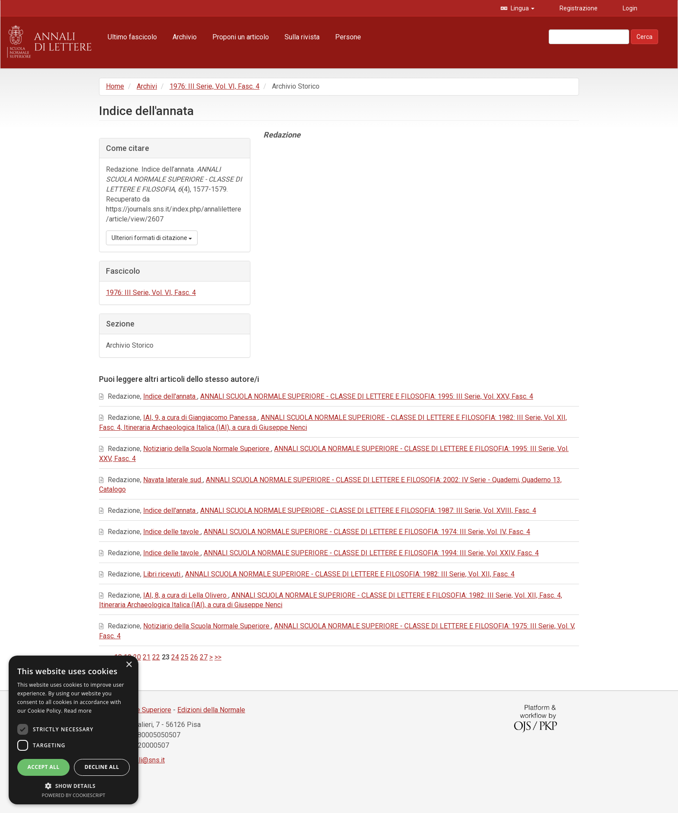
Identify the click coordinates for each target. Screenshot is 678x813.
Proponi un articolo (240, 37)
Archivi (147, 86)
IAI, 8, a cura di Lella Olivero (185, 595)
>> (217, 657)
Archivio (185, 37)
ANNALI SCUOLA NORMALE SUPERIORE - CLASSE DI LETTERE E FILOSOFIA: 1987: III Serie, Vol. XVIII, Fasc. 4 (368, 510)
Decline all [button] (102, 767)
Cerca (644, 36)
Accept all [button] (44, 767)
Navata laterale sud (173, 480)
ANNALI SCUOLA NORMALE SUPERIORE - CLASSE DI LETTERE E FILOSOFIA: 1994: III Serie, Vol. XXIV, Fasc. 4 (371, 553)
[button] (73, 785)
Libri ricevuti (162, 574)
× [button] (128, 665)
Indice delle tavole (172, 532)
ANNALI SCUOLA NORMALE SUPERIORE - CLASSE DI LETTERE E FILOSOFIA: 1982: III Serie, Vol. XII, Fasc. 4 (350, 574)
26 (194, 657)
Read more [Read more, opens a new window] (78, 710)
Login (629, 8)
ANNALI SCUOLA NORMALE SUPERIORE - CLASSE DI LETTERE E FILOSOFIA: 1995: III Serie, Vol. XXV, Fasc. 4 (366, 396)
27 (204, 657)
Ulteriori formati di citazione (152, 237)
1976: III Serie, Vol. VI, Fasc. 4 (214, 86)
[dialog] (73, 730)
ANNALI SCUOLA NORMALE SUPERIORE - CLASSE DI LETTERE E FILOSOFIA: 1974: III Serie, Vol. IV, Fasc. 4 (367, 532)
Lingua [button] (521, 8)
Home (115, 86)
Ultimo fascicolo (132, 37)
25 (185, 657)
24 (175, 657)
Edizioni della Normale (211, 710)
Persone (348, 37)
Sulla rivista (302, 37)
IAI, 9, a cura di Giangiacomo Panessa (200, 417)
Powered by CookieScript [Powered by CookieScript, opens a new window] (74, 795)
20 (137, 657)
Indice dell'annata (170, 396)
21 (146, 657)
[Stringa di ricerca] (589, 36)
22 (156, 657)
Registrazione (578, 8)
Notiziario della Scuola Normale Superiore (207, 449)
